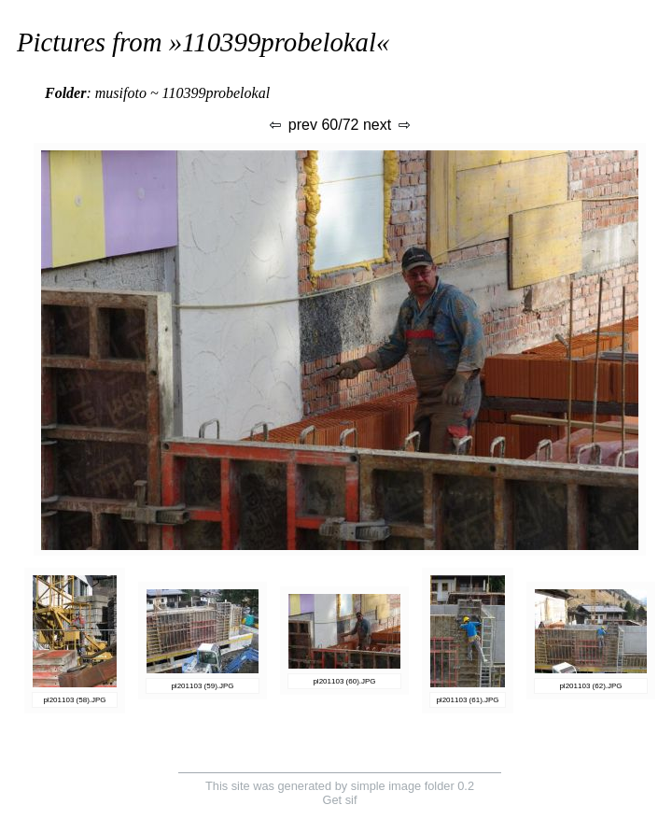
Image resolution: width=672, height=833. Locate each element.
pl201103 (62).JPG (590, 686)
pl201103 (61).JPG (467, 700)
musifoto (121, 93)
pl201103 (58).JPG (74, 700)
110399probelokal (279, 42)
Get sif (340, 800)
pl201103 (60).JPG (344, 681)
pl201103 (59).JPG (202, 686)
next (388, 125)
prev (292, 125)
